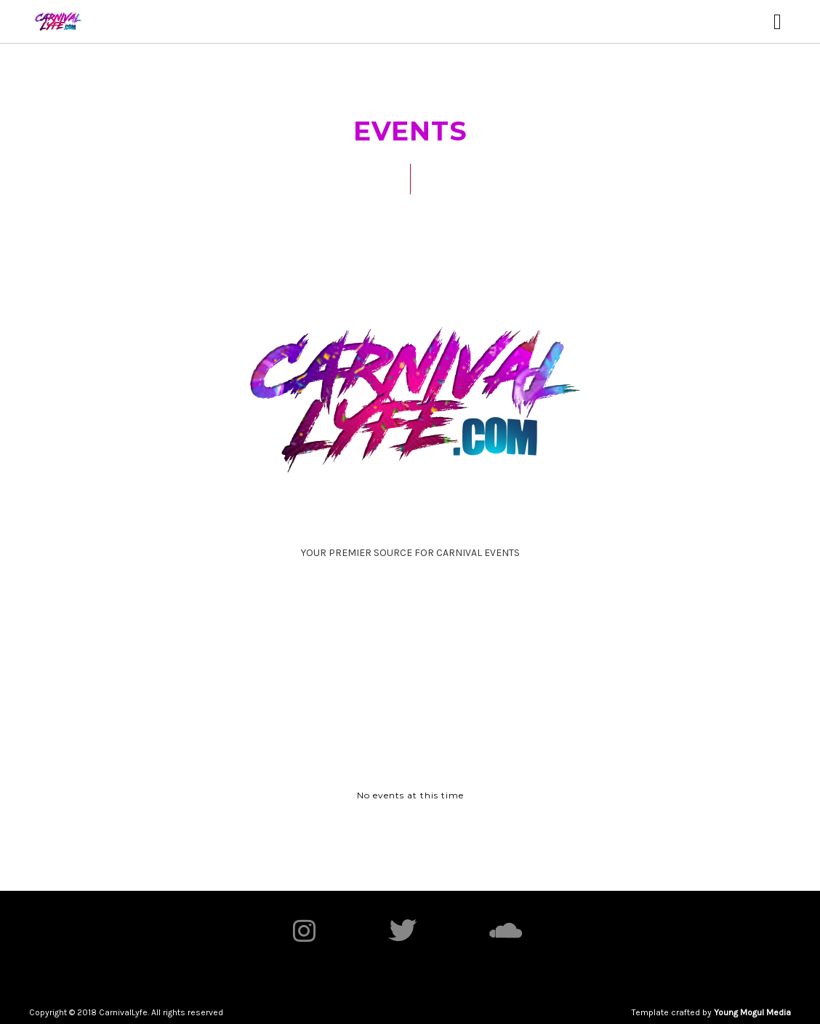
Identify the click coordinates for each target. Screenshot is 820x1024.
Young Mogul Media (752, 1012)
